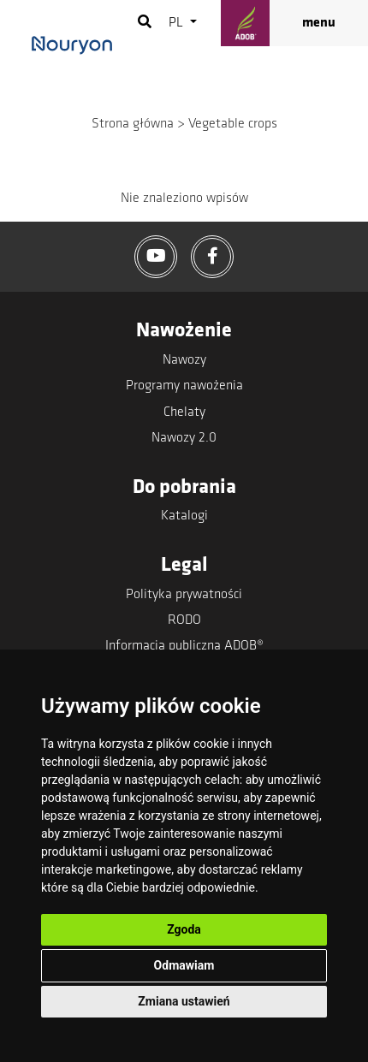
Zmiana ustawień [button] (183, 1001)
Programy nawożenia (184, 386)
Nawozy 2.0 (184, 438)
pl (178, 23)
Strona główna (133, 124)
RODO (184, 620)
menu (318, 23)
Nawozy (184, 360)
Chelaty (184, 412)
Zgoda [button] (184, 929)
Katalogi (184, 516)
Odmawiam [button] (184, 965)
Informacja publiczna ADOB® (184, 646)
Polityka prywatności (184, 595)
